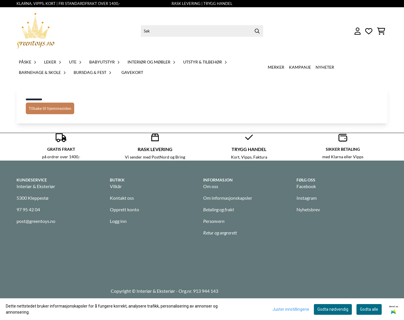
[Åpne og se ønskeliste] (369, 31)
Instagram (306, 198)
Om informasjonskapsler (227, 198)
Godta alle (369, 309)
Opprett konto (124, 209)
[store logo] (36, 31)
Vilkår (116, 186)
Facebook (306, 186)
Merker (276, 67)
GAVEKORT (132, 72)
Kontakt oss (122, 198)
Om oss (210, 186)
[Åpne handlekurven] (381, 31)
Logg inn (118, 221)
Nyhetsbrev (308, 209)
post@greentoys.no (36, 221)
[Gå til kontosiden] (357, 31)
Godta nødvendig (332, 309)
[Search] (257, 31)
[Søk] (202, 31)
